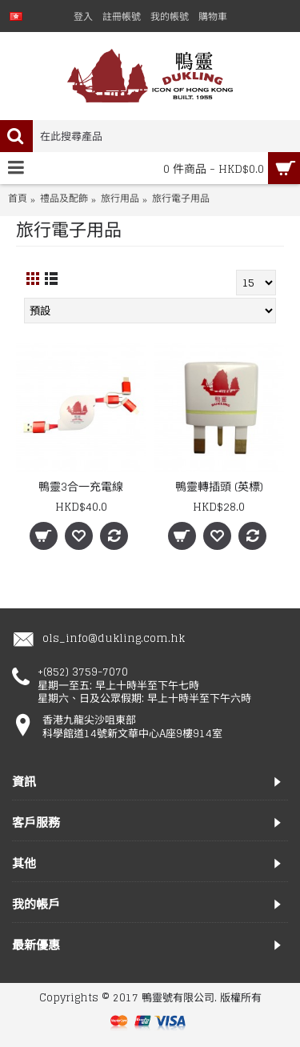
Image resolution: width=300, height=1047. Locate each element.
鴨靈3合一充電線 (80, 486)
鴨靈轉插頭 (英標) (219, 486)
